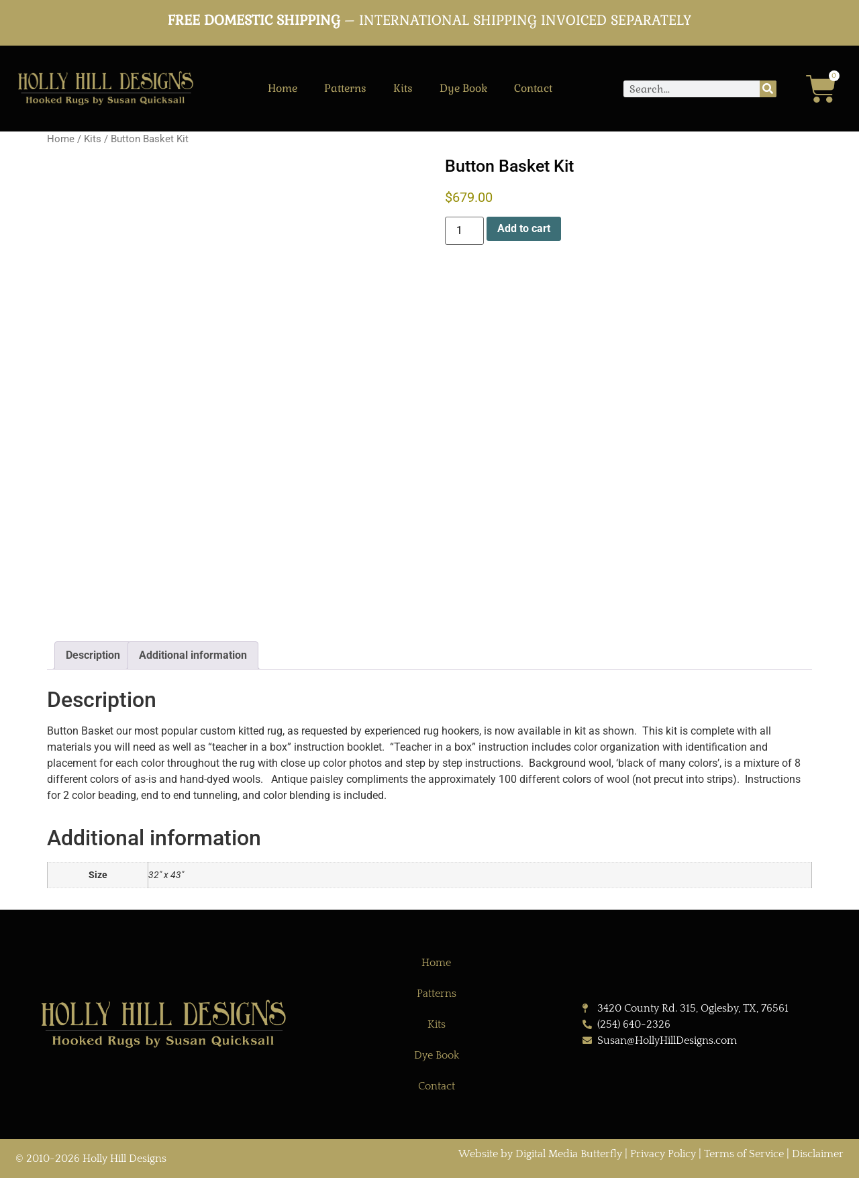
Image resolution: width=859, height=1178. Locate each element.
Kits (403, 88)
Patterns (345, 88)
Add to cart (523, 228)
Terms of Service (744, 1154)
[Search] (768, 89)
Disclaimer (818, 1154)
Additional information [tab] (193, 655)
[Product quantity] (464, 231)
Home (282, 88)
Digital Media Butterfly (570, 1154)
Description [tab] (93, 655)
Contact (533, 88)
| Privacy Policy (660, 1154)
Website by (486, 1154)
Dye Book (463, 88)
